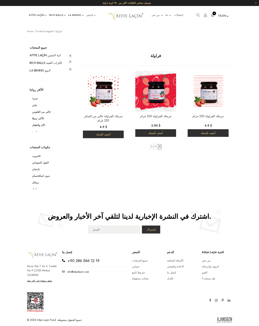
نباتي (34, 105)
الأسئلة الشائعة (175, 260)
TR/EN (223, 16)
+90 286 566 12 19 (83, 260)
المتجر (90, 15)
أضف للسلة (103, 134)
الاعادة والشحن (175, 266)
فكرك (170, 278)
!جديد (35, 98)
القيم (204, 272)
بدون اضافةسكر (41, 176)
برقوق (35, 189)
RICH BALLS (57, 15)
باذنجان (36, 169)
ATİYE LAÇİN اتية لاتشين (45, 55)
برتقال (35, 182)
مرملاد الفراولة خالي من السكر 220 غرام (103, 118)
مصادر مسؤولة (140, 278)
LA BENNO (76, 15)
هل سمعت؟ (208, 278)
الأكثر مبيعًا (38, 118)
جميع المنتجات (140, 260)
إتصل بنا (171, 272)
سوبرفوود (37, 132)
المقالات (178, 15)
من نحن (157, 15)
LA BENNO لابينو (40, 70)
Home (30, 31)
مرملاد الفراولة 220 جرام (155, 116)
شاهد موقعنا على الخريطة (39, 280)
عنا (168, 15)
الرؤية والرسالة (210, 266)
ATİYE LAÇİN (38, 15)
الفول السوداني (40, 162)
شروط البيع (138, 272)
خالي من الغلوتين (41, 112)
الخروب (36, 156)
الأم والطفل (38, 125)
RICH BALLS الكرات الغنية (46, 63)
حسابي (136, 266)
